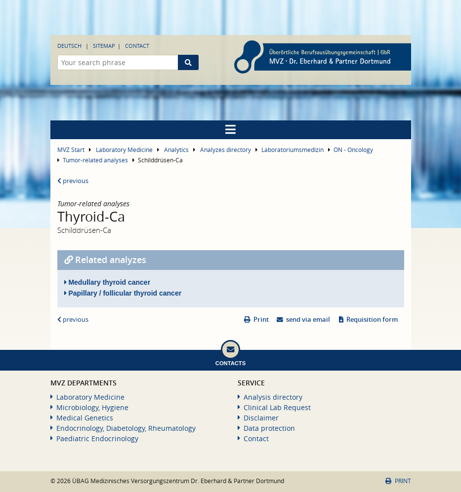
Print (261, 319)
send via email (308, 319)
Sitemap (104, 45)
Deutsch (69, 45)
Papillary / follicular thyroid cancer (123, 293)
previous (72, 181)
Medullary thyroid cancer (107, 282)
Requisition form (372, 319)
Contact (137, 45)
